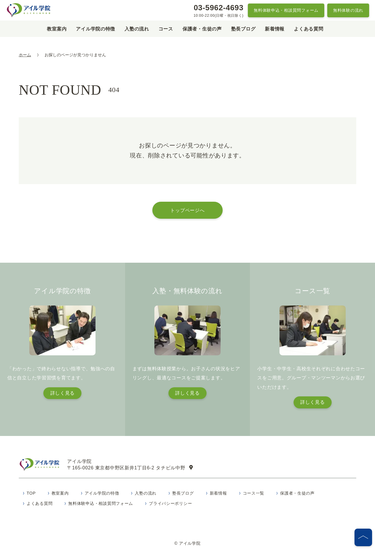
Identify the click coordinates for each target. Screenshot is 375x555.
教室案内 (57, 28)
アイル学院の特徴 (95, 28)
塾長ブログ (243, 28)
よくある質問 (308, 28)
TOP (31, 494)
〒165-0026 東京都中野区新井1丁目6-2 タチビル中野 (131, 468)
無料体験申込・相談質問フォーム (286, 10)
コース (165, 28)
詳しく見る (62, 393)
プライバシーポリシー (170, 505)
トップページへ (187, 210)
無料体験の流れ (348, 10)
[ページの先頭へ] (363, 537)
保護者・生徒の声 (202, 28)
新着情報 (274, 28)
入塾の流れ (137, 28)
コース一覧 (254, 494)
